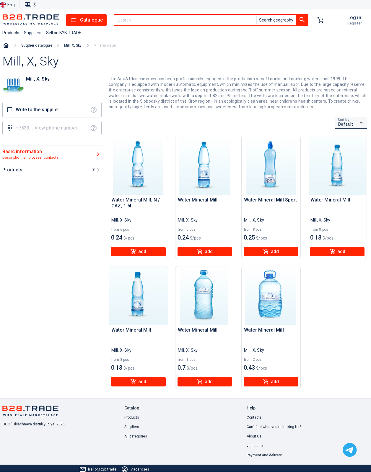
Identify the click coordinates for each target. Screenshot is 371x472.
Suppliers (131, 427)
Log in (354, 17)
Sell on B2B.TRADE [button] (63, 33)
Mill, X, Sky (73, 45)
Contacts (254, 417)
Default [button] (345, 124)
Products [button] (10, 33)
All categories (135, 436)
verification (256, 446)
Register (354, 23)
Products (131, 417)
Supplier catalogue (36, 45)
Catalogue (86, 20)
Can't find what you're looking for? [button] (274, 427)
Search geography (276, 20)
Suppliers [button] (32, 33)
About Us (254, 436)
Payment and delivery (264, 455)
